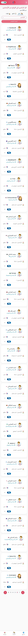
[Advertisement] (14, 265)
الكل (20, 14)
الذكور (14, 14)
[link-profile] (14, 29)
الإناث (8, 14)
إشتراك (4, 633)
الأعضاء (14, 633)
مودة (14, 2)
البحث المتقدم (14, 21)
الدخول (23, 633)
